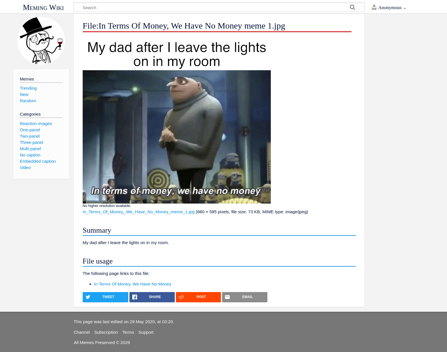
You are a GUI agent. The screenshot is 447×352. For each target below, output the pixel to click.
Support (145, 332)
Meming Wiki (43, 7)
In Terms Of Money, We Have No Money (132, 283)
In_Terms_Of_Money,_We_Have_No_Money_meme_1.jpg (139, 211)
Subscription (106, 332)
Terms (128, 332)
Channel (82, 332)
